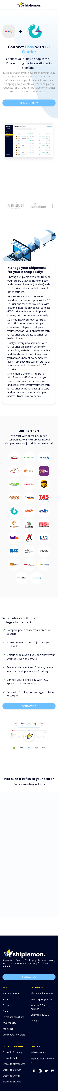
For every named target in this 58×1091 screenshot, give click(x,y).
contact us (29, 706)
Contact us (29, 977)
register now (29, 103)
